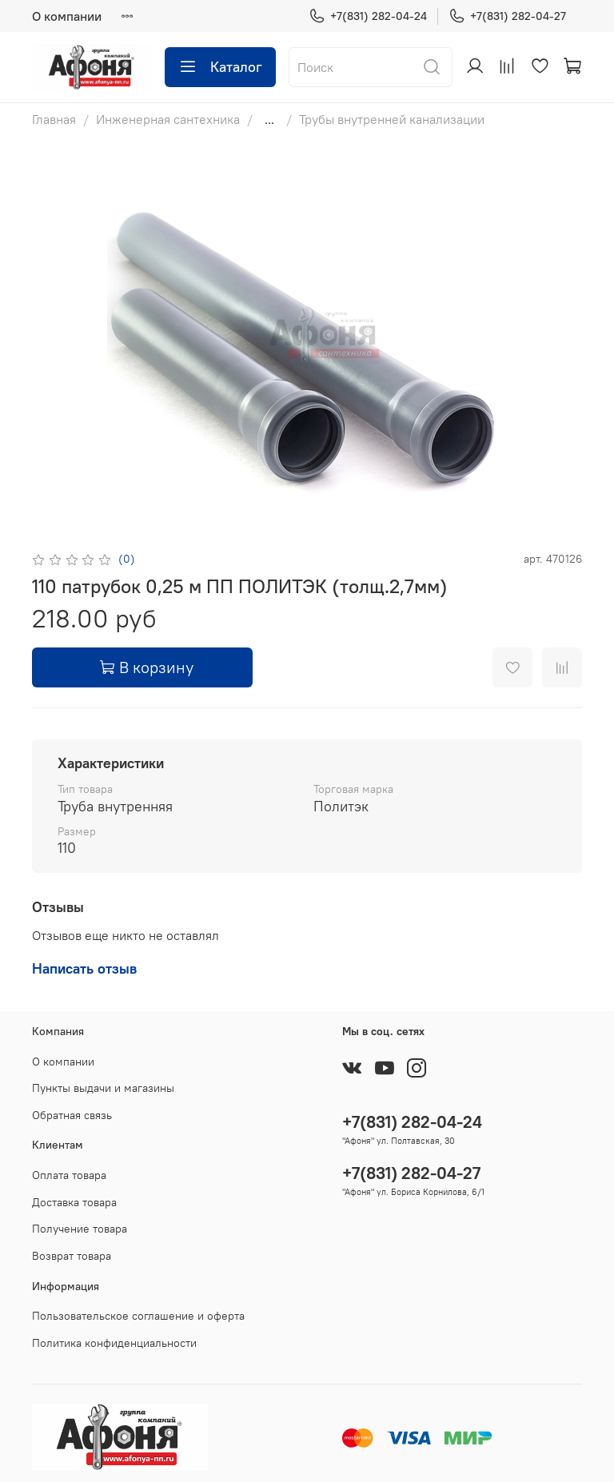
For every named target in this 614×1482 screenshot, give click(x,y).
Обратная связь (72, 1115)
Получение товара (79, 1228)
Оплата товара (69, 1175)
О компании (67, 16)
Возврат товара (71, 1256)
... (269, 119)
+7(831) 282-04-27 (507, 16)
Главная (54, 119)
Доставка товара (74, 1202)
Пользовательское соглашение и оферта (138, 1316)
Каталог (220, 67)
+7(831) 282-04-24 (368, 16)
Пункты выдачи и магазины (103, 1088)
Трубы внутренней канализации (391, 119)
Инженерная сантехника (168, 119)
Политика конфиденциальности (114, 1343)
